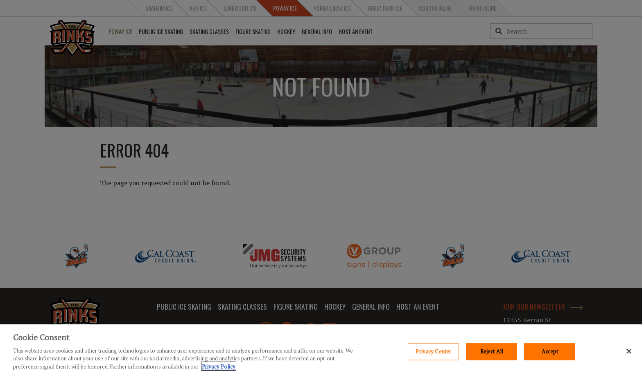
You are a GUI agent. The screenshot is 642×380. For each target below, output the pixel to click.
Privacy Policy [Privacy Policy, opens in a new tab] (218, 367)
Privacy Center (433, 352)
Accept (550, 352)
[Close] (629, 353)
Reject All (491, 352)
